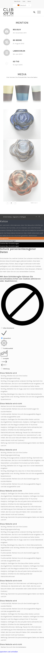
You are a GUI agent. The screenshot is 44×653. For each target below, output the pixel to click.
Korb (24, 1)
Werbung (6, 369)
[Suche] (33, 12)
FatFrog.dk (23, 217)
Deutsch (22, 5)
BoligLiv (17, 29)
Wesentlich (7, 338)
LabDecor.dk (19, 51)
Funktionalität (8, 348)
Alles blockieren (8, 328)
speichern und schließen (9, 652)
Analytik (6, 358)
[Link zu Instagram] (39, 216)
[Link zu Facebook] (36, 216)
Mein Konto (17, 1)
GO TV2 (16, 61)
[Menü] (38, 12)
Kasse (29, 1)
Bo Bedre (17, 40)
